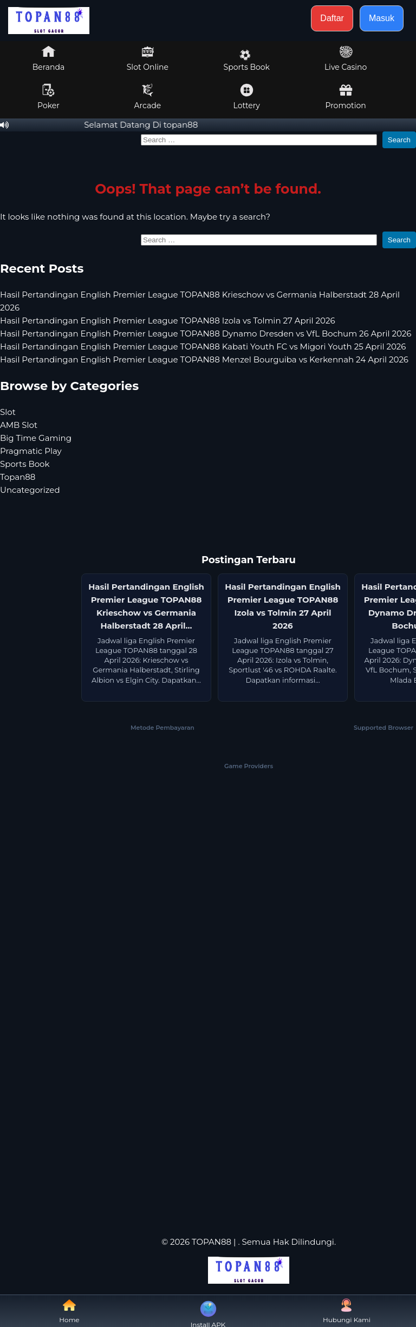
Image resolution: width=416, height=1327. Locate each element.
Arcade (147, 96)
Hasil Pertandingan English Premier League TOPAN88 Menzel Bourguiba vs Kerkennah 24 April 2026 (204, 359)
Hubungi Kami (346, 1311)
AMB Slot (18, 425)
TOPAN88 (211, 1242)
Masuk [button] (381, 18)
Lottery (246, 96)
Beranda (48, 58)
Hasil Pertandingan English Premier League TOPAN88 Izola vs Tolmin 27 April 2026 (167, 320)
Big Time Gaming (36, 438)
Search (399, 140)
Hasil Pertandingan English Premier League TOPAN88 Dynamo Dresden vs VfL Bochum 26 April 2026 (205, 333)
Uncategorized (30, 490)
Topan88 (17, 477)
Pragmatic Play (31, 451)
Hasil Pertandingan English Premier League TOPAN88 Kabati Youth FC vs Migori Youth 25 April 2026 (203, 346)
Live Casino (345, 58)
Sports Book (247, 60)
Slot (8, 412)
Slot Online (147, 58)
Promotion (345, 96)
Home (69, 1311)
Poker (48, 96)
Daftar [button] (332, 18)
